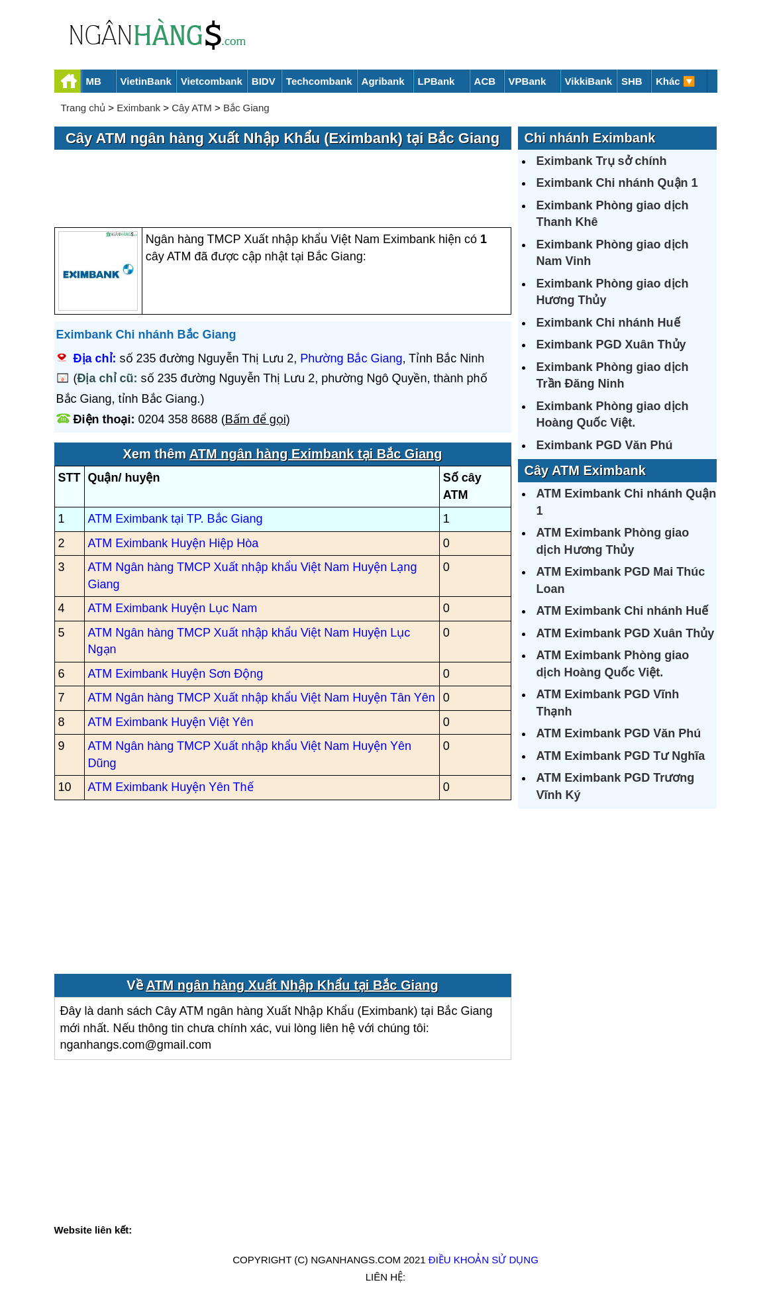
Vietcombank (211, 81)
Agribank (383, 81)
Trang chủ (83, 107)
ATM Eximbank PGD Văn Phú (619, 733)
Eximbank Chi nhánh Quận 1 (617, 182)
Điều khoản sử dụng (484, 1259)
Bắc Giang (246, 107)
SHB (631, 81)
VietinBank (146, 81)
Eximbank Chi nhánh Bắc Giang (146, 334)
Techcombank (319, 81)
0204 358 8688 (178, 419)
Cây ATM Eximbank (585, 470)
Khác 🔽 (675, 81)
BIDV (264, 81)
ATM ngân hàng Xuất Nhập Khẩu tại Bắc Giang (292, 985)
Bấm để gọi (255, 419)
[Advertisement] (283, 189)
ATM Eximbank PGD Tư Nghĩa (621, 756)
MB (93, 81)
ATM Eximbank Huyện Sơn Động (176, 673)
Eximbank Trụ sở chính (602, 161)
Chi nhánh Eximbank (590, 138)
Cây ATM (192, 107)
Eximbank (138, 107)
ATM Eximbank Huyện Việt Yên (171, 722)
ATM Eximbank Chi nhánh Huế (623, 610)
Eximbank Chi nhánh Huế (608, 322)
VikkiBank (588, 81)
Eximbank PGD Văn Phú (605, 445)
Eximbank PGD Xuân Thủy (611, 344)
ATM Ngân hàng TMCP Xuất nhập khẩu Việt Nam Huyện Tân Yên (261, 697)
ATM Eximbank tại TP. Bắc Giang (175, 518)
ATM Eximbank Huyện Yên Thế (171, 787)
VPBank (527, 81)
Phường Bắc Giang (351, 358)
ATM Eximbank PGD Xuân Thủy (626, 633)
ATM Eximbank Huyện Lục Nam (173, 608)
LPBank (436, 81)
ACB (485, 81)
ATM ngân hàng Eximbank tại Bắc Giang (315, 454)
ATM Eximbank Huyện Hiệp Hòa (173, 543)
